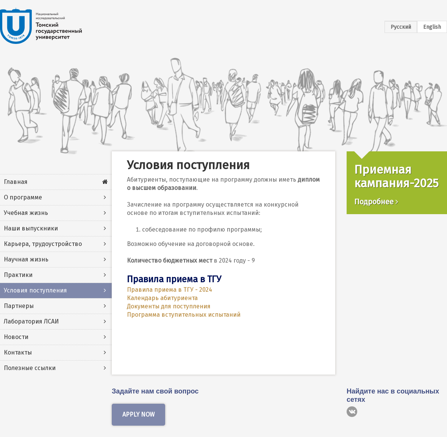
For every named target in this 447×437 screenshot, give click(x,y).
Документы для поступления (169, 306)
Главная (16, 181)
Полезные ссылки (30, 368)
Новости (16, 337)
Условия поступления (35, 290)
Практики (18, 274)
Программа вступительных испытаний (184, 314)
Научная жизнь (26, 259)
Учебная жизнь (26, 212)
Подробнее (376, 202)
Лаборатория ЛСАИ (31, 321)
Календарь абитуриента (162, 298)
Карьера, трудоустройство (43, 243)
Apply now (138, 414)
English (432, 27)
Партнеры (19, 305)
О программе (23, 197)
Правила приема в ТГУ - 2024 (169, 289)
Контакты (18, 352)
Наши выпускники (31, 228)
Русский (401, 27)
